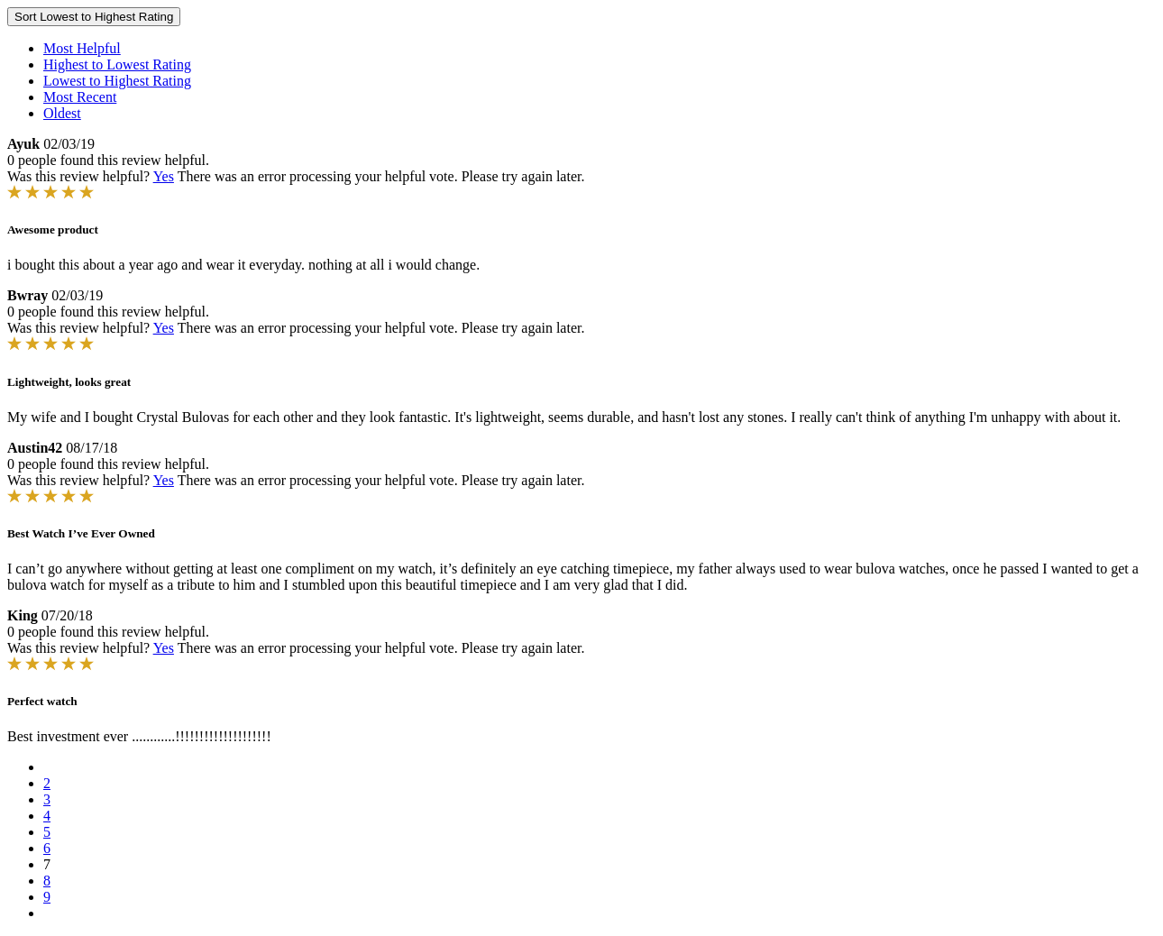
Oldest (62, 113)
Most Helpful (82, 48)
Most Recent (79, 97)
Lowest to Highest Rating (117, 80)
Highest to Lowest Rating (117, 64)
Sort (93, 16)
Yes (163, 176)
